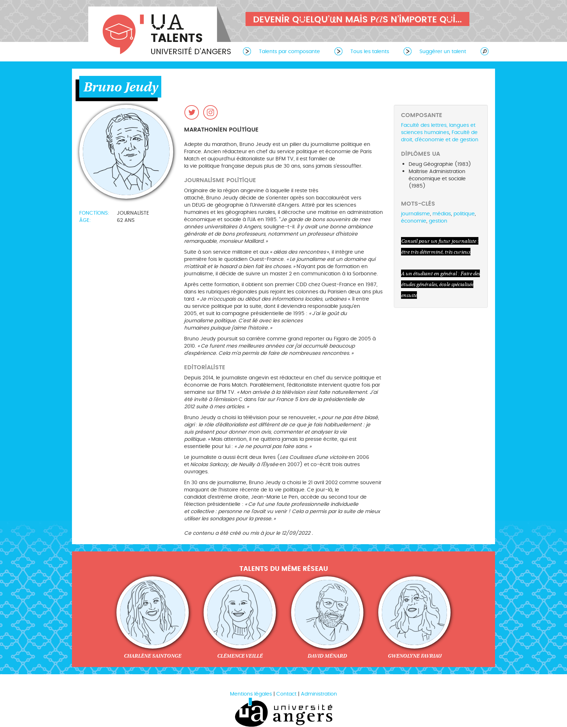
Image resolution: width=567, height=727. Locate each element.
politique (464, 214)
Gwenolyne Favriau (415, 656)
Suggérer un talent (442, 51)
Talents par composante (289, 51)
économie (413, 221)
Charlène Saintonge (152, 656)
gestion (438, 221)
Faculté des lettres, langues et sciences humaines (438, 128)
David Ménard (327, 656)
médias (441, 214)
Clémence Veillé (240, 656)
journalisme (415, 214)
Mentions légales (251, 694)
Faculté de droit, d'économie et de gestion (439, 136)
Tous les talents (369, 51)
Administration (319, 694)
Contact (286, 694)
